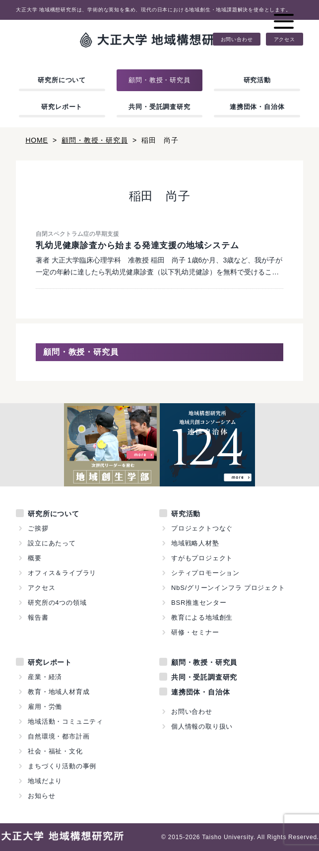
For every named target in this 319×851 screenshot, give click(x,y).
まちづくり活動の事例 (62, 766)
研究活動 (257, 80)
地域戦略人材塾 (195, 543)
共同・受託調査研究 (159, 106)
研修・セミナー (195, 632)
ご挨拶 (38, 528)
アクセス (284, 39)
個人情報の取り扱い (202, 726)
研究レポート (61, 106)
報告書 (38, 617)
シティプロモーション (205, 573)
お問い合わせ (237, 39)
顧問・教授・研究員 (159, 80)
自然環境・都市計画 (58, 736)
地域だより (45, 781)
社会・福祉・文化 (55, 751)
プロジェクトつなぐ (202, 528)
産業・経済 (45, 677)
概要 (35, 558)
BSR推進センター (199, 602)
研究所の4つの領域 (57, 602)
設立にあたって (52, 543)
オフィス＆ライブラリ (62, 573)
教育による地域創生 (202, 617)
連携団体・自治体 (257, 106)
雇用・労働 (45, 706)
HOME (36, 140)
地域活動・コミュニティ (65, 721)
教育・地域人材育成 (58, 691)
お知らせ (41, 795)
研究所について (62, 80)
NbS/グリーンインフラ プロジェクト (228, 587)
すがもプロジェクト (202, 558)
